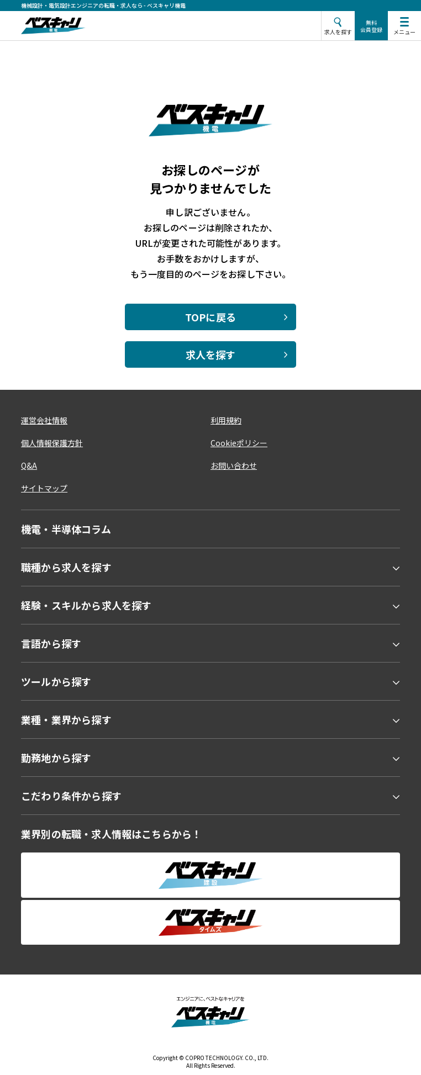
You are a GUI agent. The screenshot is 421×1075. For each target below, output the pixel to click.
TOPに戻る (210, 317)
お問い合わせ (234, 465)
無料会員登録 (371, 26)
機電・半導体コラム (66, 529)
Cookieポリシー (239, 442)
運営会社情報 (44, 420)
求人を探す (211, 354)
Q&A (29, 465)
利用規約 (226, 420)
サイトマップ (44, 488)
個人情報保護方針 (52, 442)
